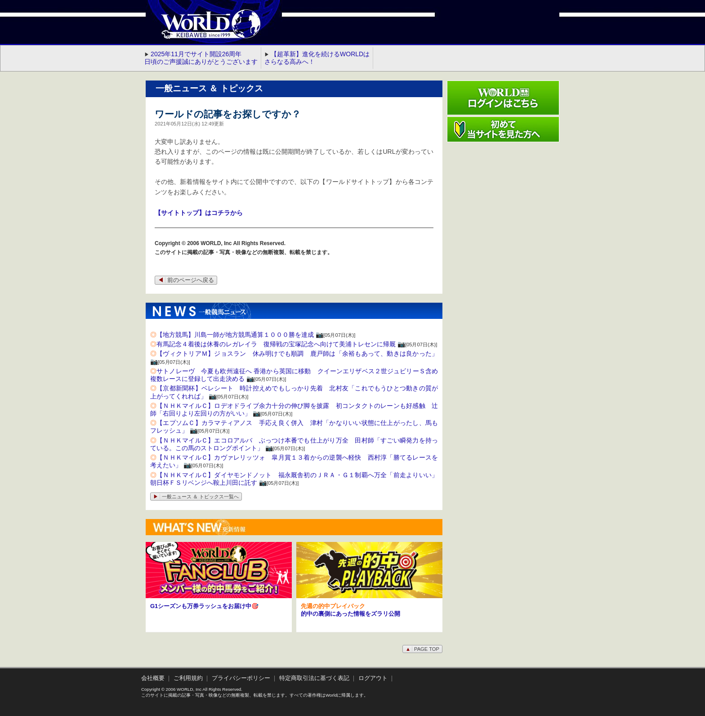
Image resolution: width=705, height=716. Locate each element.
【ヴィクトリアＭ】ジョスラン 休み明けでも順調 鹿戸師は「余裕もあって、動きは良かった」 (297, 353)
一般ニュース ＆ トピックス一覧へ (196, 496)
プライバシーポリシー (241, 678)
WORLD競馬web (201, 29)
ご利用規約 (188, 678)
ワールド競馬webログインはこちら (503, 98)
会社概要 (153, 678)
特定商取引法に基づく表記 (314, 678)
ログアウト (373, 678)
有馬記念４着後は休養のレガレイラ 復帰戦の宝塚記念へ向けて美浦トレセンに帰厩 (276, 344)
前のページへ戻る (186, 280)
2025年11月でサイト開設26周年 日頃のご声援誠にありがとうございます (201, 57)
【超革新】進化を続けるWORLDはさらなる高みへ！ (317, 57)
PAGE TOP (422, 649)
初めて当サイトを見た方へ (503, 129)
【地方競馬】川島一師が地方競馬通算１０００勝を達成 (235, 334)
